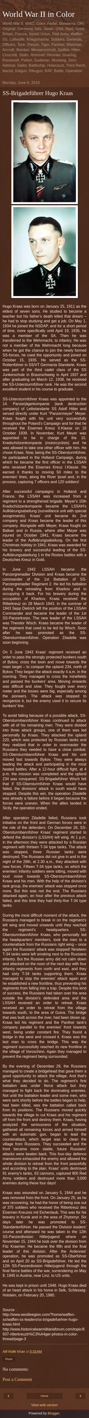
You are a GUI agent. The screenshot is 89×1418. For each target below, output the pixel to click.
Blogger (53, 1413)
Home (44, 1396)
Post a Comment (17, 1379)
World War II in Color (38, 13)
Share (9, 1359)
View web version (44, 1405)
